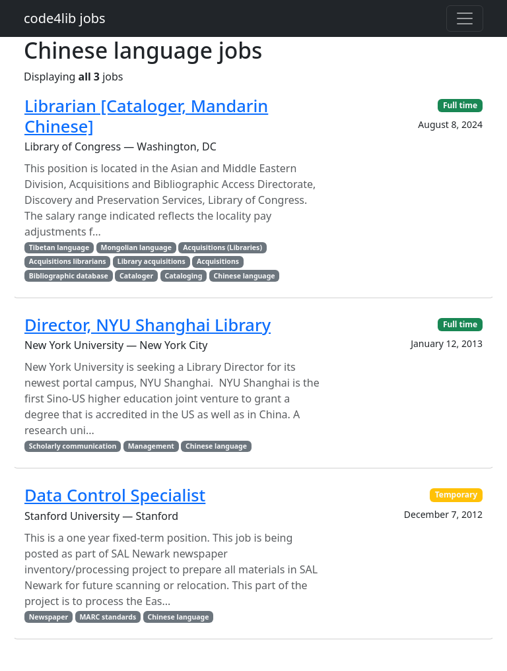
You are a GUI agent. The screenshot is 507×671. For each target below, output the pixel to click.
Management (151, 446)
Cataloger (136, 275)
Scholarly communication (73, 446)
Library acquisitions (152, 261)
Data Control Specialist (114, 495)
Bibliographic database (68, 275)
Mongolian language (136, 247)
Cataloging (184, 275)
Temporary (456, 494)
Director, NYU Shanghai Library (147, 324)
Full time (460, 105)
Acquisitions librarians (67, 261)
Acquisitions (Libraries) (222, 247)
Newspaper (48, 617)
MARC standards (107, 617)
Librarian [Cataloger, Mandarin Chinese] (146, 115)
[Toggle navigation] (464, 18)
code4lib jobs (65, 18)
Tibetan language (59, 247)
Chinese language (244, 275)
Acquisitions (218, 261)
